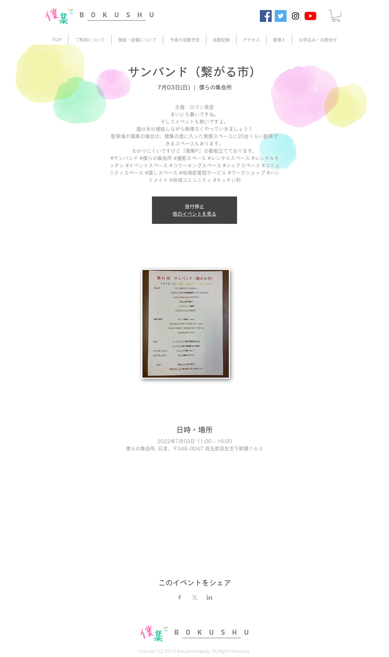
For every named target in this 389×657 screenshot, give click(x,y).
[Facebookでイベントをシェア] (180, 597)
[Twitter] (281, 16)
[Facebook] (266, 16)
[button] (336, 16)
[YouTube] (310, 16)
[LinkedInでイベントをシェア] (209, 597)
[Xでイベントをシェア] (195, 597)
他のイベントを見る (194, 213)
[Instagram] (295, 16)
